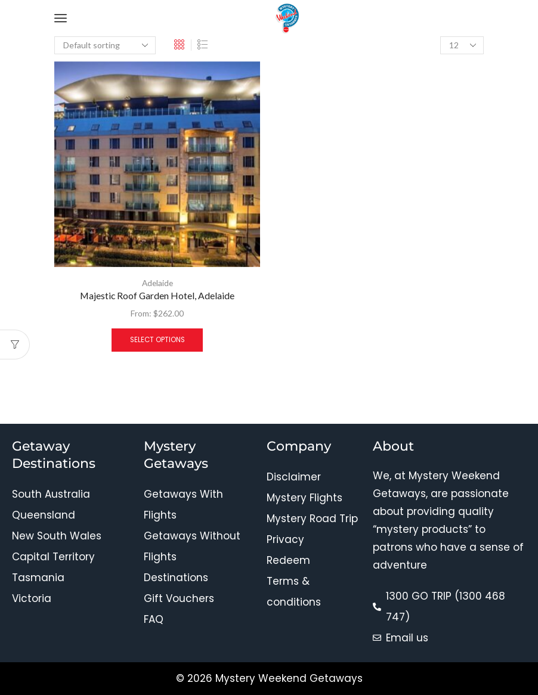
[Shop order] (105, 45)
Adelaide (157, 283)
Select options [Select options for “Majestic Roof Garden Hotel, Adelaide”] (157, 340)
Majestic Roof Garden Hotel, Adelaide (157, 296)
